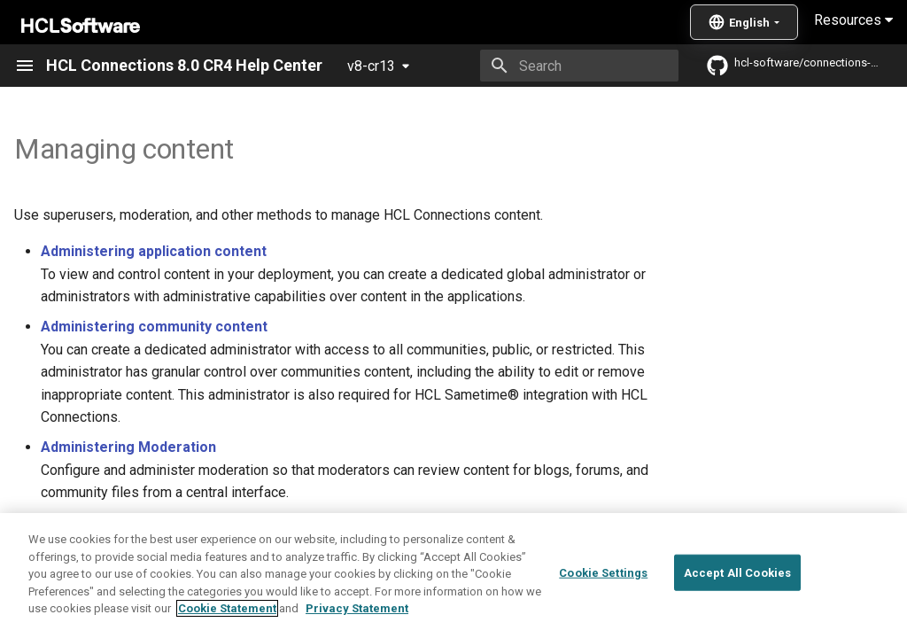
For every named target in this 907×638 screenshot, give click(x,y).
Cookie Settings (603, 606)
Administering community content (154, 326)
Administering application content (154, 251)
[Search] (574, 66)
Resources (853, 20)
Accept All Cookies (737, 606)
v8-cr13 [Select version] (371, 66)
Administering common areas (191, 529)
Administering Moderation (128, 447)
